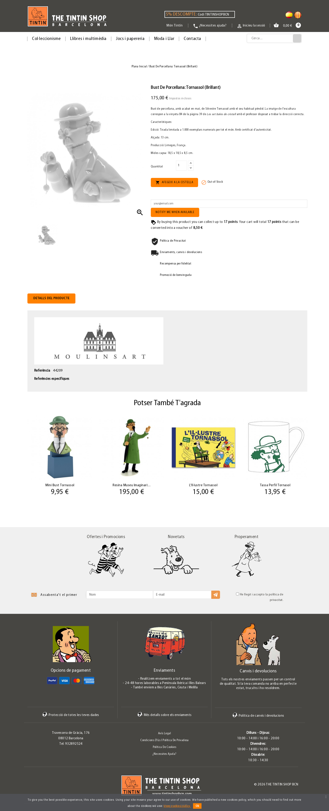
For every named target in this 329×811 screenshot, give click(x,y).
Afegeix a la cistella (174, 182)
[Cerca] (274, 38)
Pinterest (43, 786)
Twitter (35, 786)
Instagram (50, 786)
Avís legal (164, 733)
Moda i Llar (164, 39)
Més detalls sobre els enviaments (164, 715)
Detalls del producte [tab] (51, 298)
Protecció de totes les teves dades (70, 715)
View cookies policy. (177, 806)
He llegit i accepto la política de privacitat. (259, 597)
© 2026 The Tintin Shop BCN (276, 784)
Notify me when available (175, 212)
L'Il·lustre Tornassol (203, 485)
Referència (42, 370)
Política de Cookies (164, 747)
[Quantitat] (181, 166)
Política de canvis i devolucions (258, 715)
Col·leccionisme (46, 39)
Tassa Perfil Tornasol (275, 485)
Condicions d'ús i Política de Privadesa (164, 740)
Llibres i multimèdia (88, 39)
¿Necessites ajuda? (164, 754)
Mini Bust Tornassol (59, 485)
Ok (197, 806)
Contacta (192, 39)
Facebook (27, 786)
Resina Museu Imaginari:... (132, 485)
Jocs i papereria (130, 39)
